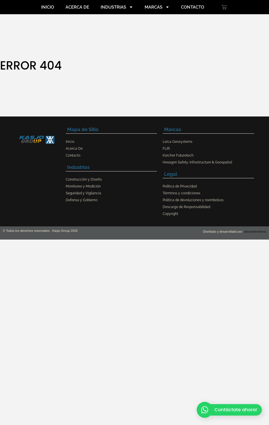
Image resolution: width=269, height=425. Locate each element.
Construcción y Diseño (84, 179)
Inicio (47, 7)
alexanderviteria (255, 231)
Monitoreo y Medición (83, 186)
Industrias (117, 7)
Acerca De (77, 7)
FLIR (166, 149)
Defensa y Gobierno (81, 200)
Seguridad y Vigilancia (83, 193)
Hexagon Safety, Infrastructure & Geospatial (197, 162)
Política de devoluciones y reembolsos (193, 200)
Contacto (192, 7)
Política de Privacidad (180, 186)
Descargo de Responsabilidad (186, 207)
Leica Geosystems (177, 142)
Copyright (170, 214)
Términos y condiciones (181, 193)
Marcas (157, 7)
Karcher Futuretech (178, 155)
